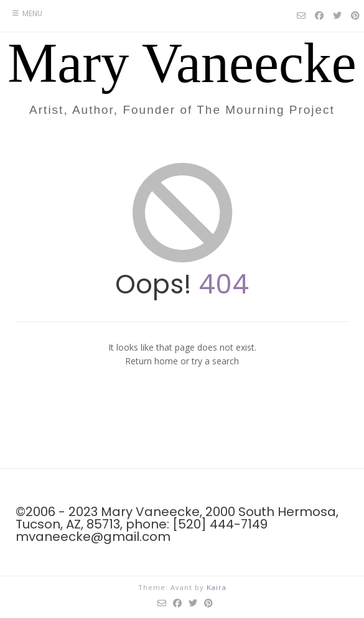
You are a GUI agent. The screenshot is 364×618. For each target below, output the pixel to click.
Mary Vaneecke (182, 63)
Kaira (216, 587)
